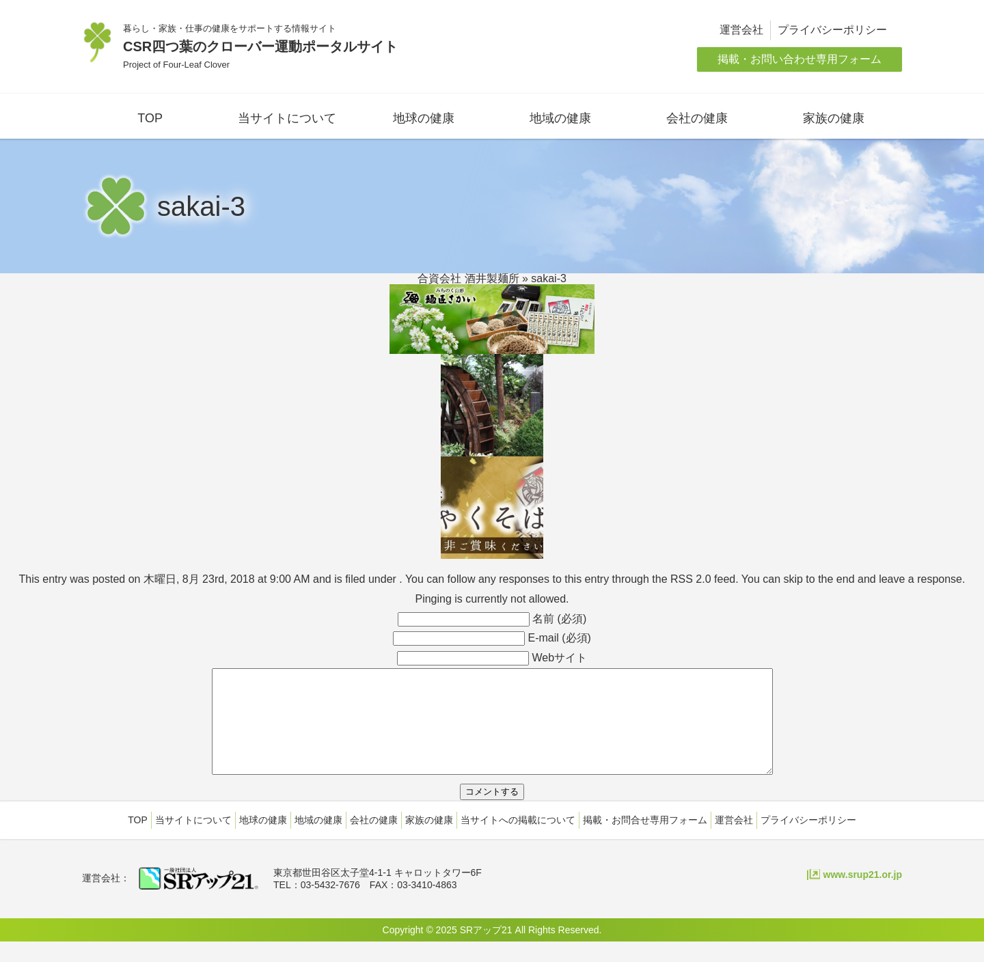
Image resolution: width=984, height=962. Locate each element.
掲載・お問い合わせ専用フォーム (800, 59)
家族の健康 (833, 118)
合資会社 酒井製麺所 (468, 278)
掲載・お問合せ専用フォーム (645, 840)
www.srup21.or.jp (862, 895)
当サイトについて (287, 118)
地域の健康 (560, 118)
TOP (150, 118)
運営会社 (741, 30)
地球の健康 (423, 118)
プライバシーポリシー (832, 30)
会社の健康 (697, 118)
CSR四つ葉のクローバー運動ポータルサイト (260, 46)
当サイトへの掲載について (518, 840)
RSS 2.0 (690, 579)
